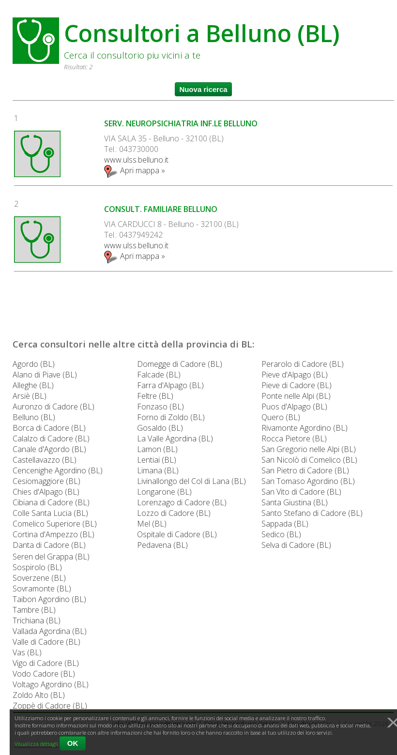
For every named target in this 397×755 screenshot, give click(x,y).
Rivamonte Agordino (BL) (304, 428)
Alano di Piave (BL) (45, 374)
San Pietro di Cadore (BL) (305, 470)
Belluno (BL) (34, 417)
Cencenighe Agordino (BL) (58, 470)
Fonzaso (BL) (160, 406)
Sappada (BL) (284, 523)
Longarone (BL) (164, 491)
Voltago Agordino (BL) (51, 684)
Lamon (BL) (157, 449)
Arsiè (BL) (29, 396)
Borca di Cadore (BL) (49, 428)
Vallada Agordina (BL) (50, 631)
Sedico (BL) (281, 534)
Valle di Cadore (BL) (46, 641)
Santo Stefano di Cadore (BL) (312, 513)
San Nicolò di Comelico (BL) (309, 459)
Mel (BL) (152, 523)
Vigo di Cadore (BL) (46, 663)
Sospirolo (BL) (37, 567)
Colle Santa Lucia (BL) (50, 513)
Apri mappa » (134, 170)
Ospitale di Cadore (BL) (177, 534)
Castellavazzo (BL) (44, 459)
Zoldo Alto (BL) (39, 695)
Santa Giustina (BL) (294, 502)
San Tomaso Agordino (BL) (308, 481)
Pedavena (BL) (162, 545)
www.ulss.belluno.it (136, 159)
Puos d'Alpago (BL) (294, 406)
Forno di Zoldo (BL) (171, 417)
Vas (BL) (27, 652)
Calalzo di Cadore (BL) (51, 438)
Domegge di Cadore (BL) (179, 364)
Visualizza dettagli (36, 743)
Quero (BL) (280, 417)
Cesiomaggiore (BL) (46, 481)
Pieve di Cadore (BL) (296, 385)
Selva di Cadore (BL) (296, 545)
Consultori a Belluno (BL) (202, 33)
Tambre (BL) (34, 609)
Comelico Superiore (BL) (55, 523)
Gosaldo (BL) (160, 428)
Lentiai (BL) (156, 459)
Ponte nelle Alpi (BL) (296, 396)
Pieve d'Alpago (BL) (294, 374)
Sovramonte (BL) (42, 588)
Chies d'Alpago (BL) (46, 491)
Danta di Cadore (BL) (49, 545)
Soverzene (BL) (39, 578)
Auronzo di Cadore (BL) (53, 406)
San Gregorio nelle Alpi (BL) (308, 449)
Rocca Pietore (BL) (294, 438)
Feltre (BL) (155, 396)
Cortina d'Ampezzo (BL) (53, 534)
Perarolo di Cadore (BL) (302, 364)
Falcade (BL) (159, 374)
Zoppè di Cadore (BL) (50, 705)
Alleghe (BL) (33, 385)
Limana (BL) (158, 470)
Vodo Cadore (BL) (44, 673)
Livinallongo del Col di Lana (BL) (191, 481)
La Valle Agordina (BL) (175, 438)
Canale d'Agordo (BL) (49, 449)
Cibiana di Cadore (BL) (51, 502)
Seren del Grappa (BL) (51, 556)
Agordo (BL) (34, 364)
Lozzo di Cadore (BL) (174, 513)
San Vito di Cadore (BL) (301, 491)
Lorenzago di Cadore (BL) (182, 502)
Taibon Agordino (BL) (49, 599)
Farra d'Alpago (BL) (170, 385)
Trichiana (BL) (37, 620)
